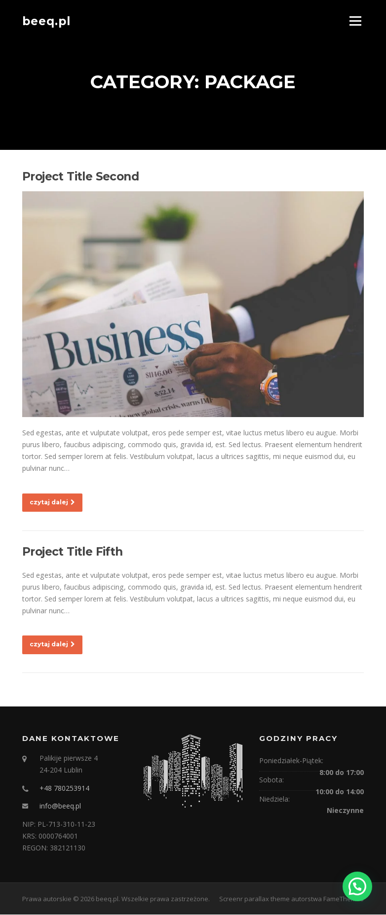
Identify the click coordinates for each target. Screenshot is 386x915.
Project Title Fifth (72, 552)
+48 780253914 (64, 788)
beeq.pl (46, 21)
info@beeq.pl (60, 806)
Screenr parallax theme (254, 899)
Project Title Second (80, 177)
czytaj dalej (52, 502)
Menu (355, 21)
